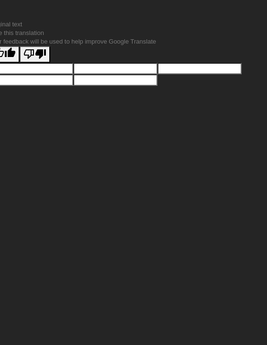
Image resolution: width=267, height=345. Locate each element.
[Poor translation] (35, 54)
